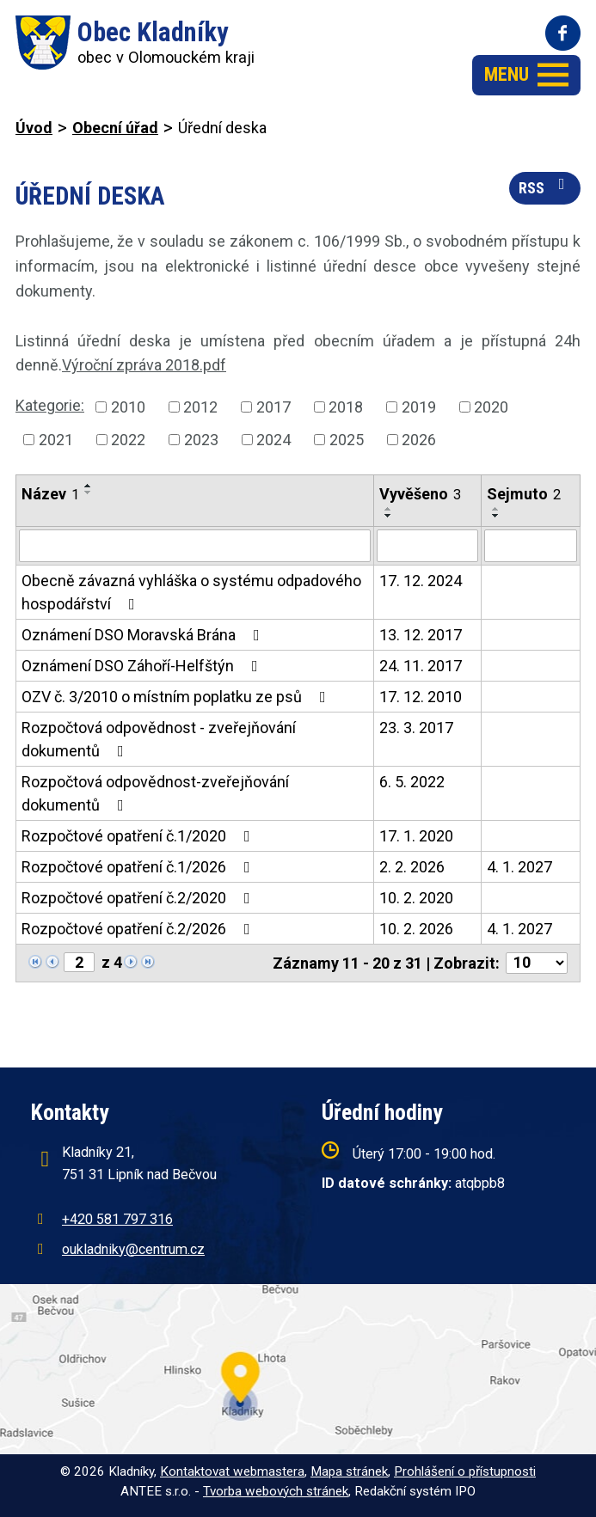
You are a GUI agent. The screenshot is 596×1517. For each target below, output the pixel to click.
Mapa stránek (349, 1471)
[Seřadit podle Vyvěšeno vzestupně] (388, 508)
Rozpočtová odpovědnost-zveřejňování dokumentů (155, 793)
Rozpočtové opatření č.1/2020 (139, 836)
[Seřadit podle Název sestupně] (88, 492)
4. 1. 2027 (519, 867)
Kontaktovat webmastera (232, 1471)
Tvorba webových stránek (275, 1491)
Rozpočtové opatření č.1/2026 (139, 867)
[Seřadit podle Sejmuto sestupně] (496, 515)
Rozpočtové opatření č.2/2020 (139, 898)
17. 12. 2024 (420, 581)
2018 (346, 407)
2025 (346, 440)
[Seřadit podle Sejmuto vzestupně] (496, 508)
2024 (273, 440)
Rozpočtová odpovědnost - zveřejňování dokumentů (159, 739)
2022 (128, 440)
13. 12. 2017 (420, 635)
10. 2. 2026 (416, 929)
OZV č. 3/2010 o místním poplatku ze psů (177, 697)
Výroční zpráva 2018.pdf (144, 365)
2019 (419, 407)
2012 (200, 407)
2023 (201, 440)
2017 (273, 407)
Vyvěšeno (420, 494)
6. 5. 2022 (412, 782)
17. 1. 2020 (416, 836)
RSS (545, 186)
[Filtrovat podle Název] (195, 545)
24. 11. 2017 (420, 666)
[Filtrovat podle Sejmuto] (530, 545)
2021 (56, 440)
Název (50, 494)
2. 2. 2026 (412, 867)
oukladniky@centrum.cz (133, 1249)
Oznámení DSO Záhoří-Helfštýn (143, 666)
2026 (419, 440)
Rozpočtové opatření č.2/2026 (139, 929)
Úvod (33, 128)
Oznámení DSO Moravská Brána (144, 635)
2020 (491, 407)
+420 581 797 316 (117, 1219)
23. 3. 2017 (416, 728)
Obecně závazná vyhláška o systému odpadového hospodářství (191, 592)
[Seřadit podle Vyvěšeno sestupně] (388, 515)
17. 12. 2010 (420, 697)
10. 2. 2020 (416, 898)
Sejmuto (524, 494)
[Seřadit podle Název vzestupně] (88, 485)
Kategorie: (49, 405)
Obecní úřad (115, 128)
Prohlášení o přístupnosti (465, 1471)
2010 (128, 407)
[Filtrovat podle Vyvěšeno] (427, 545)
